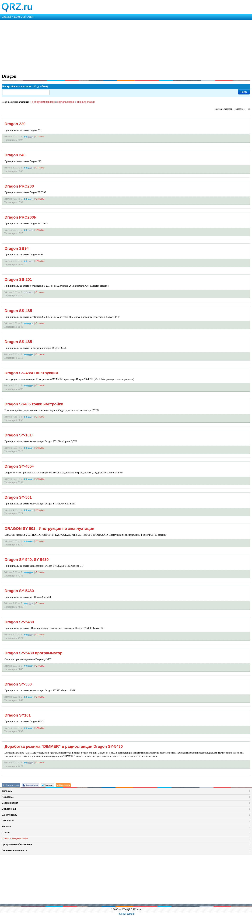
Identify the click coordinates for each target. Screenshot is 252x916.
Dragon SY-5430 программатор (33, 653)
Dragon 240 (15, 155)
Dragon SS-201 (18, 279)
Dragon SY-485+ (19, 466)
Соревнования (10, 803)
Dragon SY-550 (18, 684)
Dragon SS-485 (18, 310)
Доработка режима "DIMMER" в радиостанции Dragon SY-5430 (64, 746)
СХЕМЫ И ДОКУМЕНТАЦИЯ (18, 16)
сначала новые (65, 101)
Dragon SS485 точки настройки (34, 404)
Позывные (8, 797)
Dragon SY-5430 (19, 591)
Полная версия (126, 913)
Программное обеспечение (17, 844)
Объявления (9, 809)
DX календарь (9, 814)
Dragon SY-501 (18, 497)
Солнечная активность (14, 850)
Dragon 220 (15, 124)
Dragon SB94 (17, 248)
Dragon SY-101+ (19, 435)
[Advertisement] (105, 45)
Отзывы (40, 136)
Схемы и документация (15, 838)
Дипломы (7, 791)
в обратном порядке (43, 101)
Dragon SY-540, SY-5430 (27, 559)
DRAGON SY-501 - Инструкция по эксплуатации (49, 528)
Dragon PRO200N (21, 217)
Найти (243, 91)
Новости (6, 826)
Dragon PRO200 (19, 186)
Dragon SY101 (18, 715)
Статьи (6, 832)
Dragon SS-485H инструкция (31, 373)
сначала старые (86, 101)
